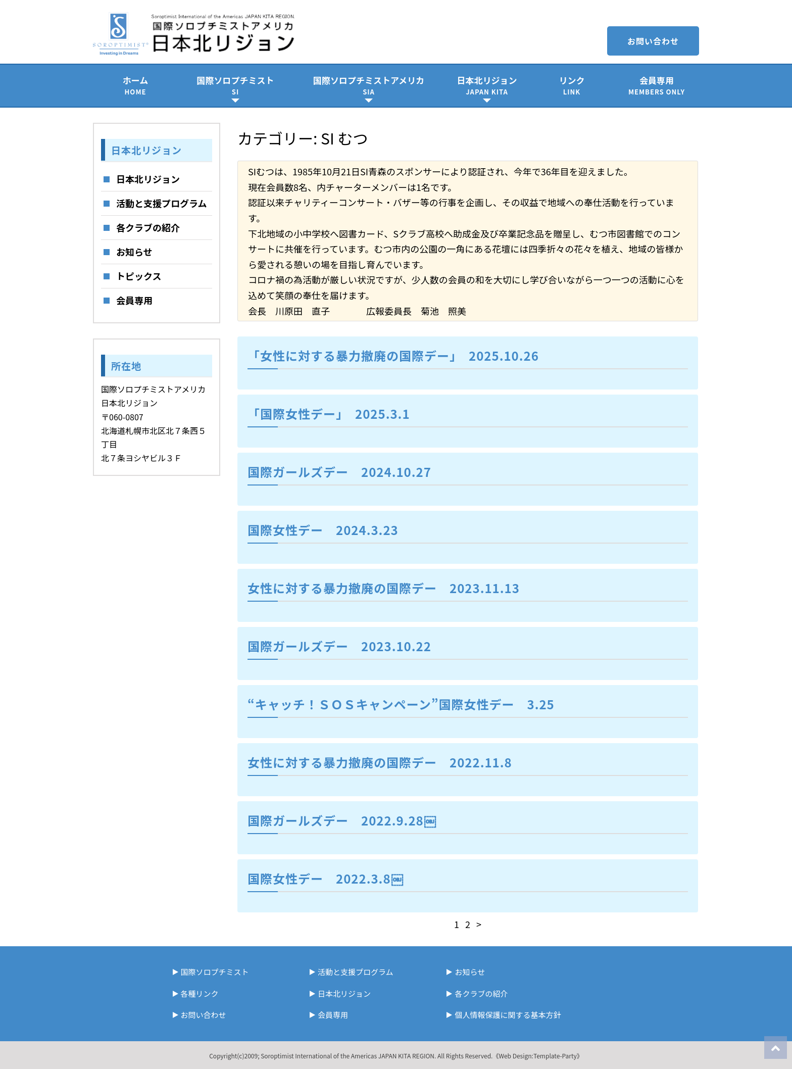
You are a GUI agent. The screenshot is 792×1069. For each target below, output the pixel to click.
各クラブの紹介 (148, 227)
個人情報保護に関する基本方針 (508, 1014)
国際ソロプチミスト (235, 85)
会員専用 (656, 85)
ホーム (135, 85)
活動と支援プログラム (161, 203)
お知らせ (134, 251)
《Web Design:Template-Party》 (537, 1055)
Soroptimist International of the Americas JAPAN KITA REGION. (348, 1055)
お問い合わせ (653, 41)
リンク (571, 85)
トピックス (138, 275)
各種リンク (200, 993)
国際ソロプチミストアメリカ (368, 85)
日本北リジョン (487, 85)
